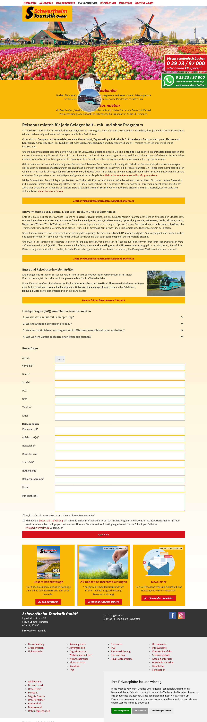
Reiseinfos (125, 3)
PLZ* (25, 386)
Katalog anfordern (162, 654)
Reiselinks (74, 662)
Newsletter (158, 662)
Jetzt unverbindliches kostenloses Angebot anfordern (103, 196)
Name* (26, 370)
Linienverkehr (35, 647)
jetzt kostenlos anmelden (158, 594)
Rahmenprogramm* (33, 474)
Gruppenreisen (36, 643)
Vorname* (27, 361)
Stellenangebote (161, 651)
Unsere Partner (36, 695)
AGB (113, 643)
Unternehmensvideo (39, 706)
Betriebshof (34, 699)
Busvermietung (87, 3)
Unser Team (34, 684)
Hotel (25, 483)
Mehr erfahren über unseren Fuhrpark (103, 296)
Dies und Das (118, 651)
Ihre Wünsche (159, 643)
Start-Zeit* (28, 458)
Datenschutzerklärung (51, 516)
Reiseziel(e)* (29, 441)
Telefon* (27, 403)
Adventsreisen (77, 643)
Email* (25, 411)
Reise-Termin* (30, 450)
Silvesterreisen (77, 658)
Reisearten (46, 3)
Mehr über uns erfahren (50, 187)
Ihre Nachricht (29, 491)
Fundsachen (158, 665)
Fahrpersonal (35, 703)
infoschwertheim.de (37, 523)
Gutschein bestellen (162, 658)
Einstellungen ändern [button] (161, 710)
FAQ (71, 665)
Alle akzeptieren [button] (121, 710)
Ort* (24, 394)
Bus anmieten (159, 640)
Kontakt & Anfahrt (162, 647)
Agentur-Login (144, 3)
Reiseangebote (65, 3)
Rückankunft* (29, 466)
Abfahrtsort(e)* (30, 433)
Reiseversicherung (121, 647)
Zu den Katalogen (48, 597)
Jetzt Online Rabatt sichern (103, 597)
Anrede (26, 354)
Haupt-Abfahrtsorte (121, 654)
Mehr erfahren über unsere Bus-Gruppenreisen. (131, 171)
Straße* (26, 378)
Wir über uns (108, 3)
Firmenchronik (36, 681)
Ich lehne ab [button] (140, 710)
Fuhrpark (33, 688)
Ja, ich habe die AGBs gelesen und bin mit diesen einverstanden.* (60, 511)
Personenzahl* (30, 425)
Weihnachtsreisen (78, 654)
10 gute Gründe (36, 692)
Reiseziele (30, 3)
